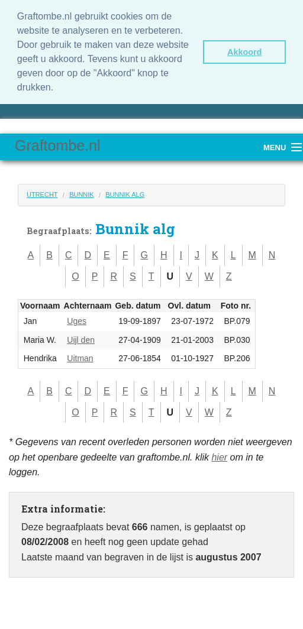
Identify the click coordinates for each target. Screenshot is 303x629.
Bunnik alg (124, 194)
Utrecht (42, 194)
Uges (76, 321)
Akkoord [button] (244, 52)
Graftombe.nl (58, 145)
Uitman (80, 358)
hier (219, 457)
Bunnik (81, 194)
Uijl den (81, 340)
